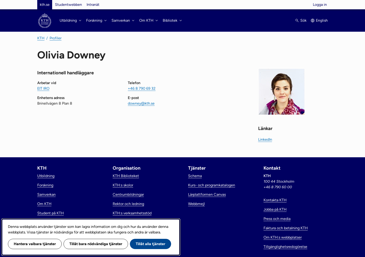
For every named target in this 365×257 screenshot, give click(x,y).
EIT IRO (43, 88)
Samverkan (46, 194)
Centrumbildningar (128, 194)
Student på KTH (50, 213)
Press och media (277, 218)
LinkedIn (265, 139)
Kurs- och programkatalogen (211, 185)
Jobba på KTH (275, 209)
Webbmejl (196, 204)
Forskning (45, 185)
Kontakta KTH (275, 200)
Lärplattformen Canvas (207, 194)
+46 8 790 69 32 (141, 88)
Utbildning (45, 176)
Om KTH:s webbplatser (283, 237)
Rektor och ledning (128, 204)
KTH (40, 38)
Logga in (320, 4)
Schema (195, 176)
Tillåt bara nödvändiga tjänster (95, 244)
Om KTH (44, 204)
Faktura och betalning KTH (286, 228)
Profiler (55, 38)
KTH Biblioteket (126, 176)
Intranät (93, 4)
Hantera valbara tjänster (35, 244)
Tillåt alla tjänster (150, 244)
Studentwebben (68, 4)
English (322, 20)
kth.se (45, 4)
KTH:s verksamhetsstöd (132, 213)
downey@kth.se (141, 103)
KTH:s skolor (123, 185)
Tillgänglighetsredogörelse (285, 246)
